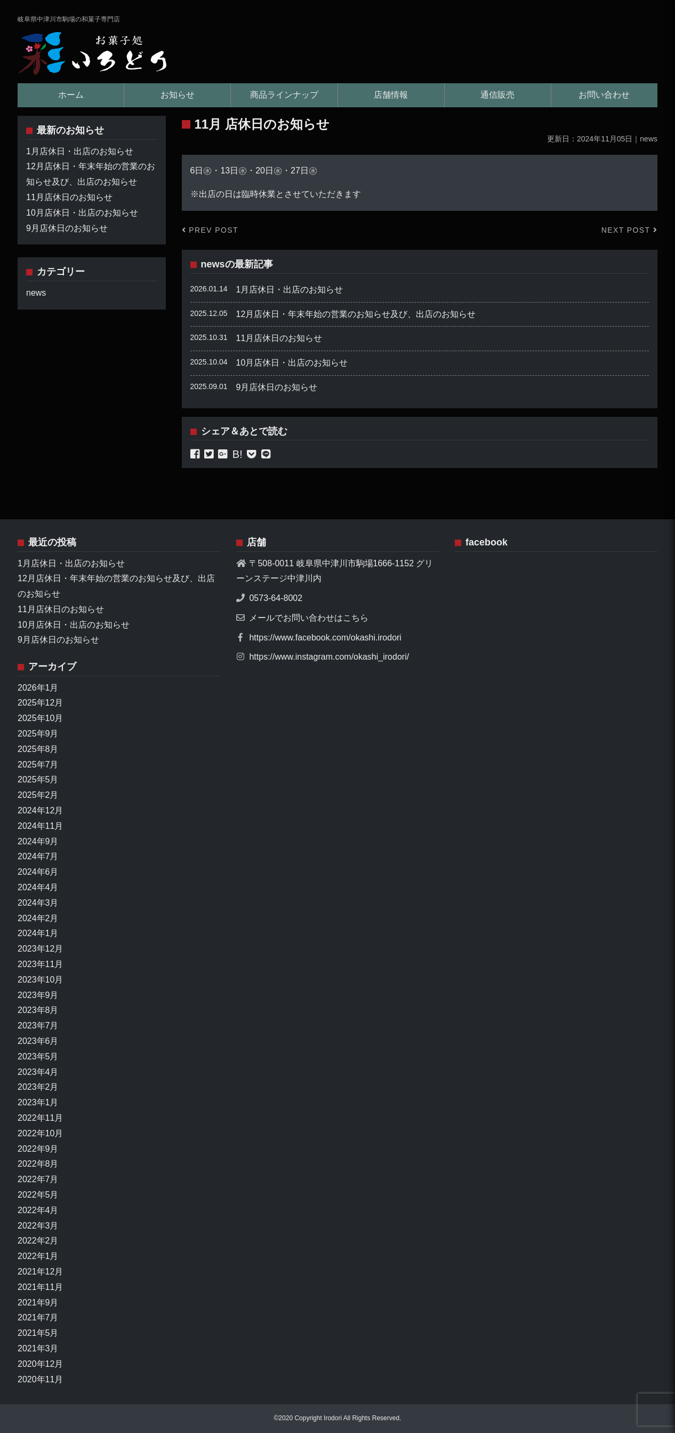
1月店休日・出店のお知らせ (289, 289)
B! (237, 454)
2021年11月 (40, 1287)
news (213, 264)
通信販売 (497, 94)
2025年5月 (38, 779)
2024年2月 (38, 918)
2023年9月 (38, 995)
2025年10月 (40, 718)
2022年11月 (40, 1117)
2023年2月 (38, 1086)
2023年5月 (38, 1056)
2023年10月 (40, 979)
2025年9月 (38, 733)
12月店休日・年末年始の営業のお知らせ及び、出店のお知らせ (356, 314)
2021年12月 (40, 1271)
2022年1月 (38, 1256)
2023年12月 (40, 948)
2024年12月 (40, 810)
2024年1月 (38, 933)
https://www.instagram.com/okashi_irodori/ (329, 656)
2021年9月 (38, 1302)
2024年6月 (38, 871)
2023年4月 (38, 1071)
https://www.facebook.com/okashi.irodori (325, 637)
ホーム (71, 94)
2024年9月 (38, 841)
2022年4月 (38, 1210)
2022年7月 (38, 1179)
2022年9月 (38, 1148)
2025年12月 (40, 702)
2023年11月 (40, 964)
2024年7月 (38, 856)
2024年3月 (38, 902)
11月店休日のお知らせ (279, 338)
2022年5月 (38, 1194)
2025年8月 (38, 749)
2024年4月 (38, 887)
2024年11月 (40, 825)
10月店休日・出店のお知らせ (292, 362)
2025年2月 (38, 794)
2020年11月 (40, 1379)
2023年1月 (38, 1102)
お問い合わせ (604, 94)
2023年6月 (38, 1041)
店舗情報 (391, 94)
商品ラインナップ (284, 94)
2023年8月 (38, 1010)
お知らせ (177, 94)
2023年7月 (38, 1025)
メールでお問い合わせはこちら (308, 617)
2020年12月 (40, 1363)
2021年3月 (38, 1348)
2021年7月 (38, 1317)
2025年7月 (38, 764)
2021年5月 (38, 1332)
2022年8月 (38, 1163)
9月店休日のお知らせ (277, 387)
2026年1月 (38, 687)
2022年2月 (38, 1240)
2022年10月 (40, 1133)
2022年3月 (38, 1225)
